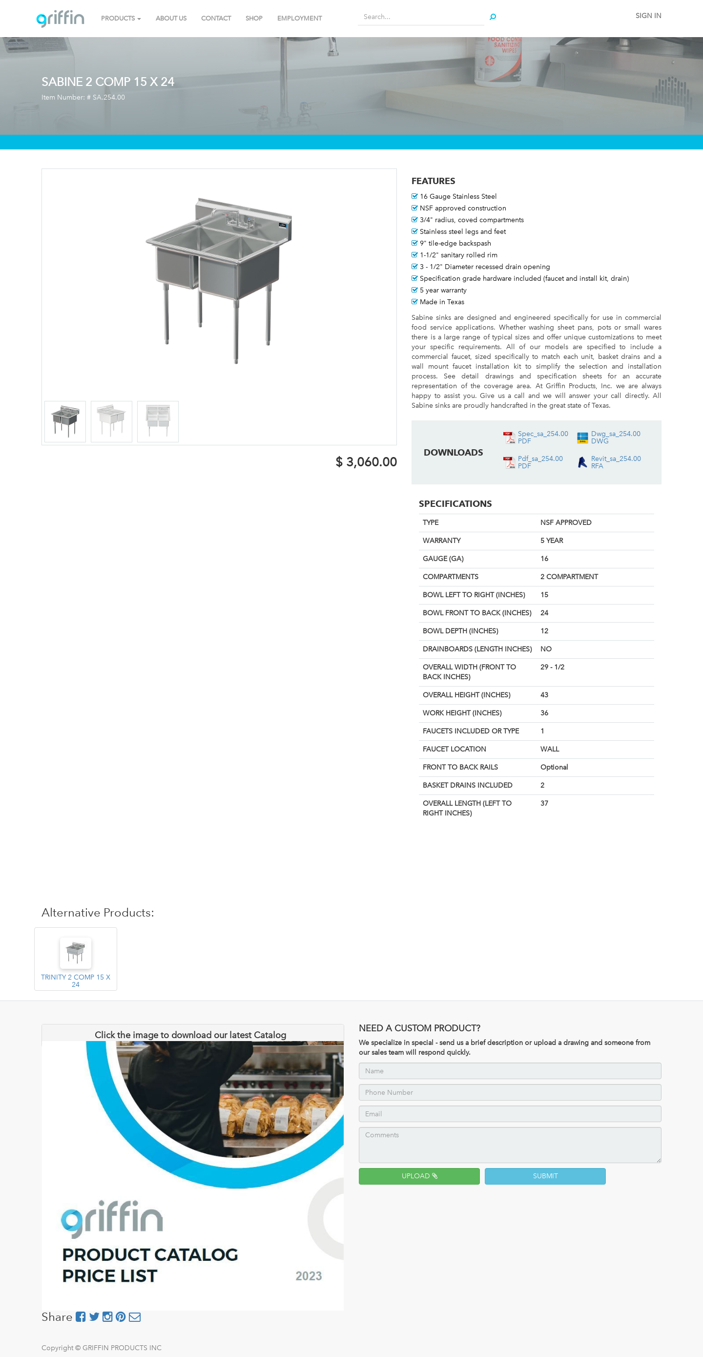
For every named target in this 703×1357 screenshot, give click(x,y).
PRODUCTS (121, 18)
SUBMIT (545, 1176)
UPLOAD (419, 1176)
